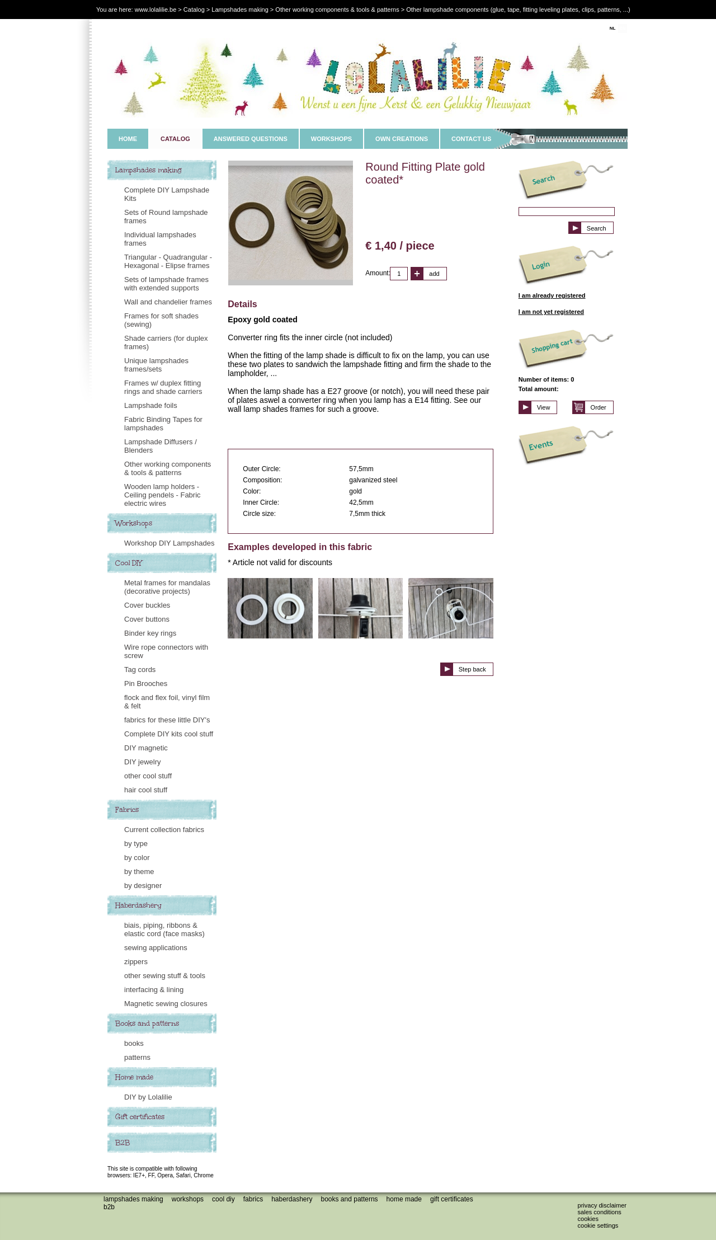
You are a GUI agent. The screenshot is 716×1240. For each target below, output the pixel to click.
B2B (122, 1142)
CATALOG (175, 138)
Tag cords (140, 669)
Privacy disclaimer (602, 1205)
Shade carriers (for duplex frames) (166, 342)
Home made (134, 1077)
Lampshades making (148, 170)
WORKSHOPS (331, 138)
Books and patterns (147, 1023)
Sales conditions (599, 1212)
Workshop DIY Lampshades (169, 543)
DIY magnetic (146, 748)
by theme (139, 871)
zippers (136, 961)
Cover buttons (146, 619)
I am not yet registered (551, 311)
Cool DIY (128, 562)
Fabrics (127, 809)
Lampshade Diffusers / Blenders (160, 446)
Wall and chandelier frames (168, 302)
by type (136, 843)
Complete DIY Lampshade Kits (166, 194)
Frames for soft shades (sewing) (161, 320)
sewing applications (155, 947)
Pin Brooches (145, 683)
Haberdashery (138, 905)
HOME (128, 138)
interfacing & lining (153, 989)
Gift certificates (139, 1116)
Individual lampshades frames (160, 239)
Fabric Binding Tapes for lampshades (163, 423)
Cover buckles (147, 605)
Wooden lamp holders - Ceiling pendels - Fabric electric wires (162, 495)
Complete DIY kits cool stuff (168, 734)
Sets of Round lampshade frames (166, 216)
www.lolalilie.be (156, 9)
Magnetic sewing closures (166, 1003)
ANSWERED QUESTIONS (251, 138)
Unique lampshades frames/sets (156, 364)
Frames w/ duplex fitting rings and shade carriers (163, 387)
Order (598, 407)
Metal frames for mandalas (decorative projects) (167, 587)
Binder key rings (150, 633)
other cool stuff (148, 776)
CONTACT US (471, 138)
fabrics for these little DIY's (167, 720)
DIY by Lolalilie (148, 1097)
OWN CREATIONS (401, 138)
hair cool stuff (145, 790)
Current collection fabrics (164, 829)
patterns (137, 1057)
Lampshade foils (150, 405)
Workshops (133, 523)
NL (613, 28)
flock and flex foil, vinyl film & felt (167, 701)
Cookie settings (598, 1225)
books (134, 1043)
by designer (143, 885)
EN (622, 28)
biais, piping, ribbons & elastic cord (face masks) (164, 929)
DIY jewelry (142, 762)
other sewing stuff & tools (164, 975)
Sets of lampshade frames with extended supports (166, 283)
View (543, 407)
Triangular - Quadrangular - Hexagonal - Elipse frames (168, 261)
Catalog (194, 9)
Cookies (588, 1218)
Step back (472, 669)
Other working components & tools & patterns (167, 468)
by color (137, 857)
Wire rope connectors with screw (166, 651)
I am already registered (552, 295)
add (434, 273)
